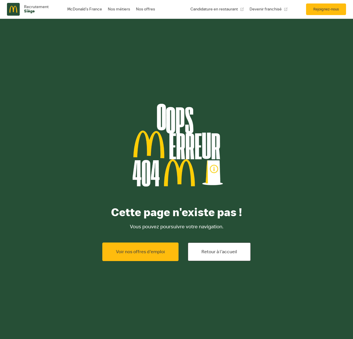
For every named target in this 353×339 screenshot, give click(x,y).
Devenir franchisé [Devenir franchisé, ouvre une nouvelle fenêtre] (269, 9)
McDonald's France (84, 9)
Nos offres (145, 9)
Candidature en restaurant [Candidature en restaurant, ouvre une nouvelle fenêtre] (217, 9)
